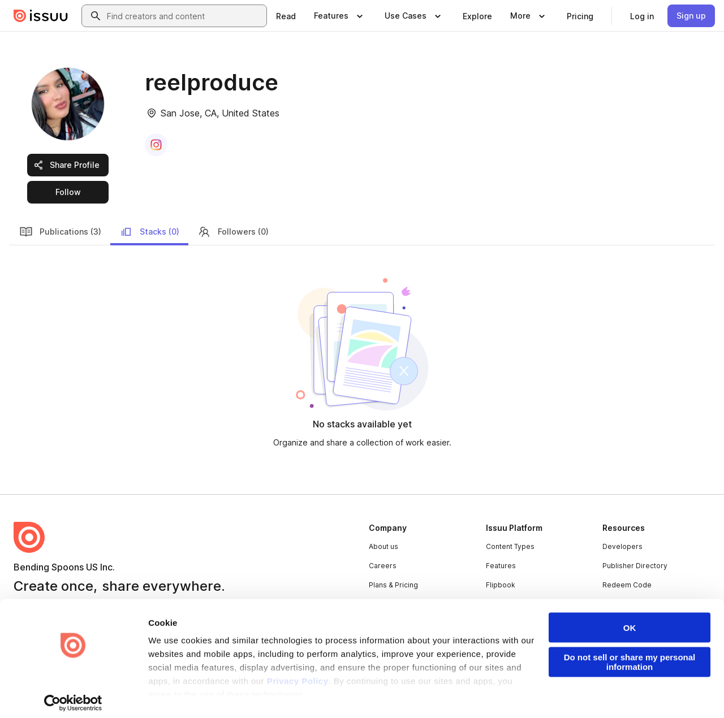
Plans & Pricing (393, 585)
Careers (383, 565)
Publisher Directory (634, 565)
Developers (622, 546)
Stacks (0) (149, 232)
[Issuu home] (40, 16)
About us (383, 546)
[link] (286, 16)
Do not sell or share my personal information (630, 654)
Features (501, 565)
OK (629, 620)
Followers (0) (233, 232)
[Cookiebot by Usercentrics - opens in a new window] (73, 695)
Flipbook (500, 585)
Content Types (510, 546)
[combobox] (184, 16)
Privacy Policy (298, 673)
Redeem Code (627, 585)
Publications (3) (60, 232)
